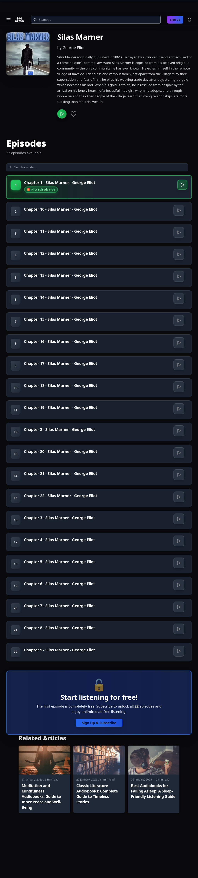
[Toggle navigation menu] (8, 6)
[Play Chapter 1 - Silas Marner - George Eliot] (181, 173)
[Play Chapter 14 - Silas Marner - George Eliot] (178, 297)
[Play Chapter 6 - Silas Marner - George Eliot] (178, 613)
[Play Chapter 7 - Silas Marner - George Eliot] (178, 638)
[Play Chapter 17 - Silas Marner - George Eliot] (178, 370)
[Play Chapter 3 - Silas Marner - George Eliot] (178, 540)
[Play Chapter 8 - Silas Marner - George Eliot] (178, 662)
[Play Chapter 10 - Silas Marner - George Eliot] (178, 200)
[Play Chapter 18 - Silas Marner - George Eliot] (178, 394)
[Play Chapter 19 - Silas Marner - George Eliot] (178, 419)
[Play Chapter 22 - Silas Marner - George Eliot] (178, 516)
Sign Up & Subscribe (99, 759)
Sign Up (175, 6)
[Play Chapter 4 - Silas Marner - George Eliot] (178, 565)
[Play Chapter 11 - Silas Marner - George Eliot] (178, 224)
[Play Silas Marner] (62, 101)
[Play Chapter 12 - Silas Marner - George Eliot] (178, 248)
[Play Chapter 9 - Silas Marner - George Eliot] (178, 686)
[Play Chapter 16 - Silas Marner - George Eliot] (178, 346)
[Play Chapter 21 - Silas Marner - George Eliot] (178, 492)
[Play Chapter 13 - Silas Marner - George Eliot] (178, 273)
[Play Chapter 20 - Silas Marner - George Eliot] (178, 467)
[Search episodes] (37, 155)
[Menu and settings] (189, 6)
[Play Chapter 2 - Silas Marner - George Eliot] (178, 443)
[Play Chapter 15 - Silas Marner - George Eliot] (178, 321)
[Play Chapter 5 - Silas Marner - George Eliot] (178, 589)
